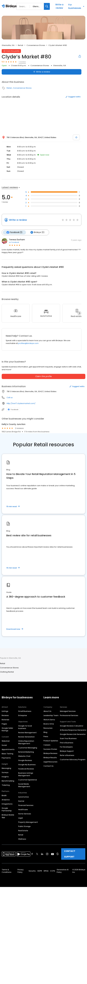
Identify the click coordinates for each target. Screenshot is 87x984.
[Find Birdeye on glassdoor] (57, 854)
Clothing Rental (7, 672)
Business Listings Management (25, 774)
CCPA (52, 871)
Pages (4, 724)
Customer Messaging (27, 748)
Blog (45, 732)
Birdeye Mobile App (8, 816)
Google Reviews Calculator (71, 726)
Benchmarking (8, 781)
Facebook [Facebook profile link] (13, 409)
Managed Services (68, 711)
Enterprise (22, 715)
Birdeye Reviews (50, 753)
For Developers (66, 747)
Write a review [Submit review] (41, 71)
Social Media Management (24, 785)
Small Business (24, 711)
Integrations (7, 804)
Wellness (22, 839)
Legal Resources (50, 762)
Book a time (49, 724)
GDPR (39, 871)
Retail (20, 45)
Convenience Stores (36, 45)
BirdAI (4, 795)
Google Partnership (7, 809)
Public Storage (24, 826)
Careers (47, 745)
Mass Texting (7, 753)
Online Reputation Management (26, 742)
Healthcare (23, 809)
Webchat (6, 741)
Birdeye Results (50, 757)
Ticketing (6, 785)
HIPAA (46, 871)
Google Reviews (25, 760)
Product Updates (51, 741)
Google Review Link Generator (73, 734)
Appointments (8, 749)
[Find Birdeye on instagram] (47, 854)
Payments (6, 758)
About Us (47, 711)
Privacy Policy (21, 870)
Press (46, 736)
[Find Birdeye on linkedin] (42, 854)
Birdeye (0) (37, 232)
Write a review (59, 6)
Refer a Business (67, 755)
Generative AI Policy (62, 870)
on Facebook (14, 242)
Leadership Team (51, 715)
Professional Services (69, 715)
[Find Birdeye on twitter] (37, 854)
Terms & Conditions (6, 870)
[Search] (47, 6)
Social (4, 745)
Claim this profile (43, 376)
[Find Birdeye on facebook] (32, 854)
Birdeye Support (67, 751)
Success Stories (50, 749)
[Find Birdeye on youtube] (52, 854)
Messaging (6, 768)
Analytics (6, 799)
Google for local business (25, 727)
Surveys (5, 772)
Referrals (5, 719)
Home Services (24, 814)
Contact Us (48, 766)
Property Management (28, 822)
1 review (22, 61)
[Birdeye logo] (10, 6)
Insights (5, 776)
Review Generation (26, 737)
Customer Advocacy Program (72, 759)
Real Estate (23, 830)
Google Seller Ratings (7, 729)
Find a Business (66, 742)
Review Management (27, 732)
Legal (20, 818)
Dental (21, 801)
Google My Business (27, 764)
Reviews (5, 715)
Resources (48, 728)
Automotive (23, 797)
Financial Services (25, 805)
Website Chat (24, 756)
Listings (5, 711)
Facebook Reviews (26, 769)
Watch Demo (49, 719)
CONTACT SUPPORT (69, 854)
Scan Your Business (68, 738)
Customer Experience (27, 780)
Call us (10, 397)
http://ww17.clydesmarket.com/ (21, 403)
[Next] (79, 313)
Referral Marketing (26, 752)
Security (32, 871)
